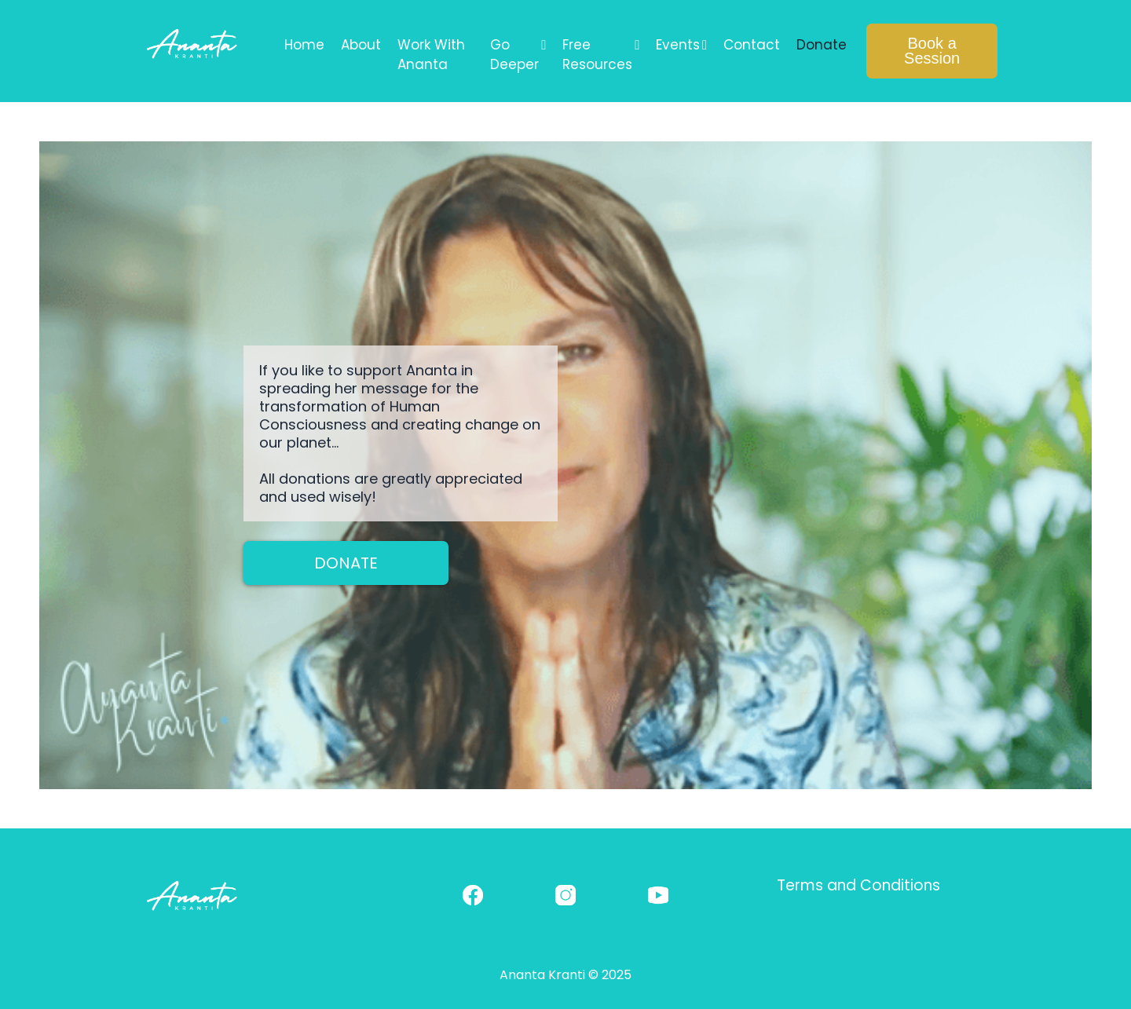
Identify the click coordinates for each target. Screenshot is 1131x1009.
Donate (821, 44)
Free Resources (600, 54)
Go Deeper (518, 54)
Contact (751, 44)
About (361, 44)
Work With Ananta (431, 54)
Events (681, 45)
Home (304, 44)
